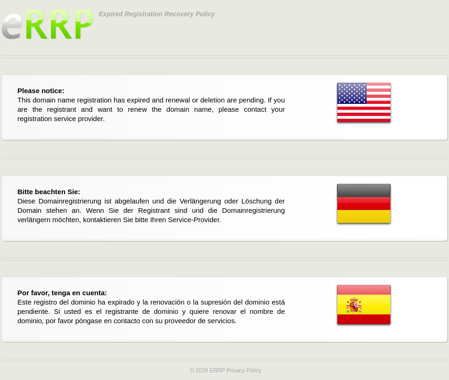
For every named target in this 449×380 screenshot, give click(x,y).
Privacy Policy (244, 370)
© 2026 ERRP (207, 370)
